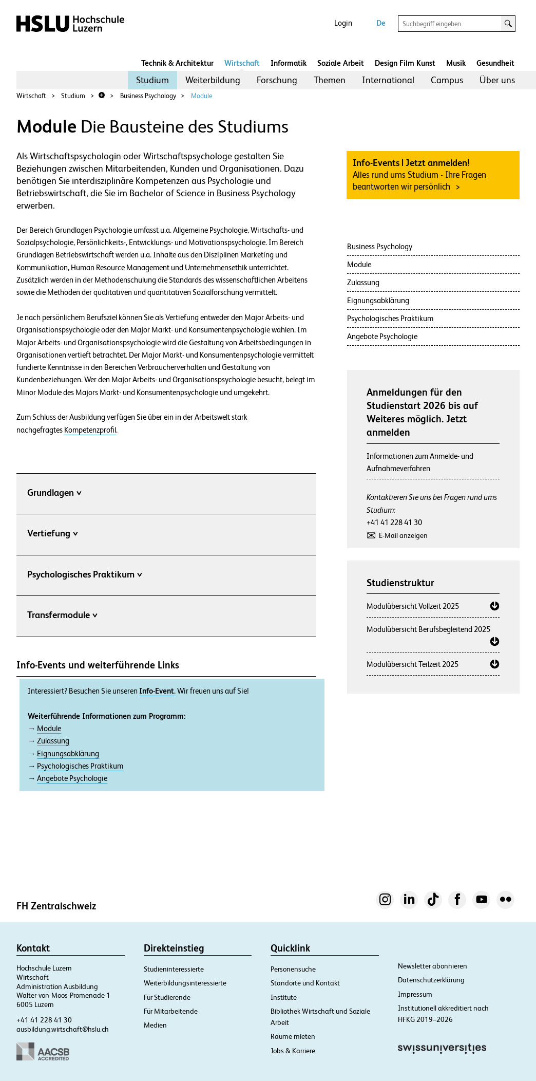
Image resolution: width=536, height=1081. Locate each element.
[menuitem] (152, 80)
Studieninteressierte (174, 969)
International (388, 79)
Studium (152, 79)
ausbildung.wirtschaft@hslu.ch (62, 1029)
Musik (456, 63)
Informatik (289, 63)
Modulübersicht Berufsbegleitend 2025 (428, 629)
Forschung (277, 79)
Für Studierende (167, 997)
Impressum (415, 994)
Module (201, 96)
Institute (284, 997)
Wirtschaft (242, 63)
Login (343, 22)
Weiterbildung (212, 79)
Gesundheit (495, 63)
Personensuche (293, 969)
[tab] (166, 495)
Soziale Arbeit (340, 63)
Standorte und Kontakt (305, 983)
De (381, 22)
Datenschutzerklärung (431, 980)
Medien (155, 1025)
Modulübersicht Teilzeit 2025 (412, 664)
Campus (447, 79)
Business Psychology (148, 96)
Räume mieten (293, 1036)
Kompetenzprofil (90, 430)
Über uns (497, 79)
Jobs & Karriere (293, 1051)
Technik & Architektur (177, 63)
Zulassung (53, 741)
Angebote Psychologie (72, 778)
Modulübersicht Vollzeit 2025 (413, 606)
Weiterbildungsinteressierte (185, 983)
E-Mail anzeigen (403, 535)
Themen (330, 79)
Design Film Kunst (405, 63)
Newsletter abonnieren (432, 966)
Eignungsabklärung (68, 754)
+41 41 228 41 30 (394, 522)
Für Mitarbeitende (171, 1011)
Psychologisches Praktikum (80, 766)
